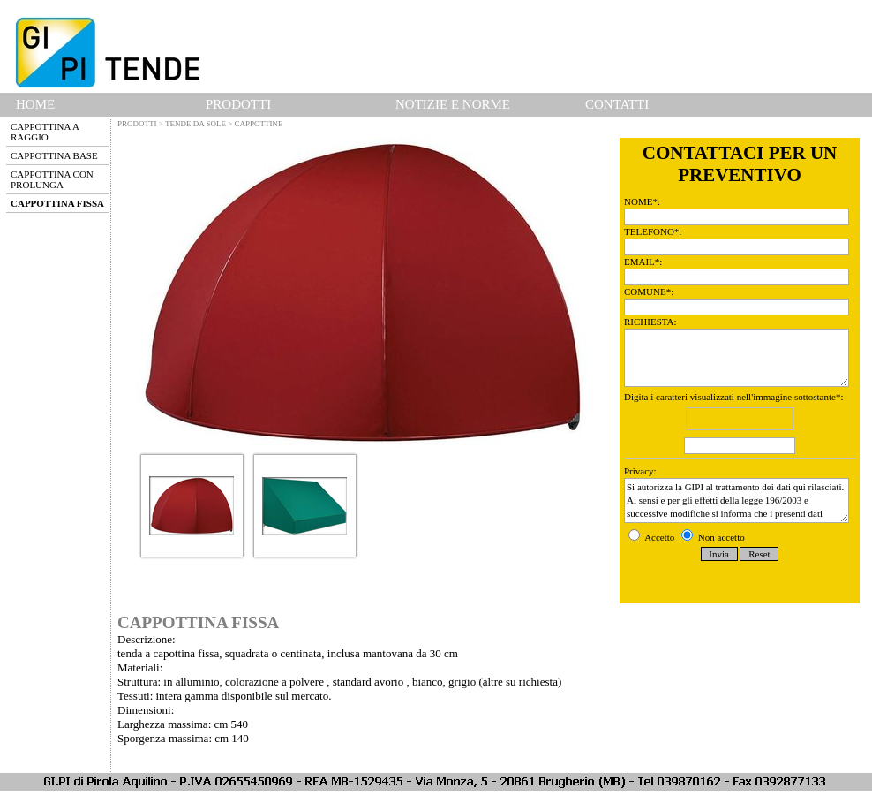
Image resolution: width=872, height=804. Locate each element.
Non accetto (713, 537)
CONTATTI (617, 104)
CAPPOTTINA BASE (54, 155)
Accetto (652, 537)
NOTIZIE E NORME (452, 104)
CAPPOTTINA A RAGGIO (45, 131)
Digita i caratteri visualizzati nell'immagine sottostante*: (739, 424)
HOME (35, 104)
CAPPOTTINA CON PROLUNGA (52, 179)
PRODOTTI (238, 104)
